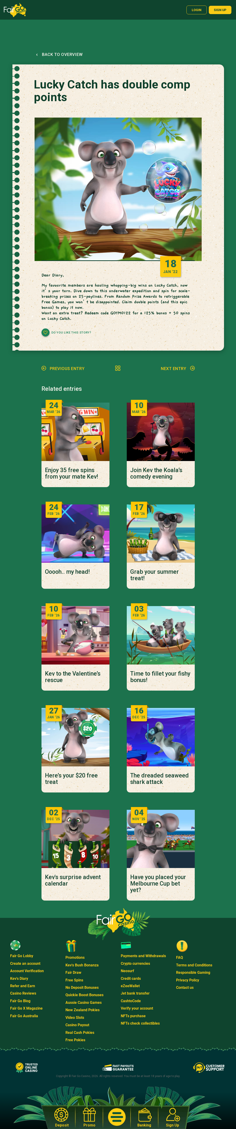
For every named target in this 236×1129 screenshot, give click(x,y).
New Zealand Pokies (82, 1010)
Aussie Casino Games (83, 1002)
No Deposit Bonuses (82, 987)
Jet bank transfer (135, 993)
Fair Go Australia (24, 1016)
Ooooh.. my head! (67, 572)
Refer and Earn (22, 986)
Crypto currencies (135, 963)
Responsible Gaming (193, 972)
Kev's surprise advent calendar (73, 880)
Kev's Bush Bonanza (82, 965)
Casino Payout (77, 1025)
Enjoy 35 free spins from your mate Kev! (71, 473)
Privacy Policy (187, 980)
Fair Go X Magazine (26, 1008)
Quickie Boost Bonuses (84, 995)
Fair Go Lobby (21, 956)
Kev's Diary (19, 978)
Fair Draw (73, 972)
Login (196, 10)
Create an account (25, 963)
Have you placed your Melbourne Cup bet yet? (158, 883)
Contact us (185, 987)
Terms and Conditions (194, 965)
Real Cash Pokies (79, 1032)
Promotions (75, 957)
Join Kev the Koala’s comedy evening (156, 473)
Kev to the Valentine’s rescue (72, 677)
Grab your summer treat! (154, 575)
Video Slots (74, 1017)
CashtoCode (131, 1001)
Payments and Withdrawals (143, 956)
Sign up (220, 10)
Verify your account (137, 1008)
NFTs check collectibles (140, 1023)
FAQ (179, 957)
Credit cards (131, 978)
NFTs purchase (133, 1016)
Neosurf (127, 971)
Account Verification (27, 971)
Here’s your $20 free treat (71, 778)
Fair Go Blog (20, 1001)
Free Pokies (75, 1040)
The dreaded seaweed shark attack (159, 778)
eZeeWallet (130, 986)
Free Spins (74, 980)
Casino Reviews (23, 993)
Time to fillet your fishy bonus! (160, 677)
